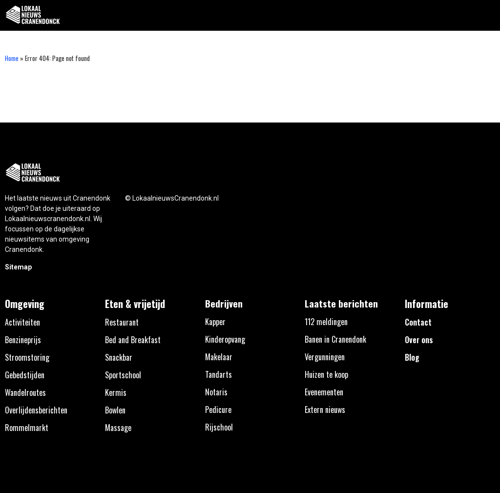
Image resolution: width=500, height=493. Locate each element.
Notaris (216, 392)
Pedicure (218, 409)
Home (12, 58)
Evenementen (324, 392)
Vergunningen (325, 357)
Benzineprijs (23, 340)
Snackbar (118, 357)
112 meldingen (326, 322)
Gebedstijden (24, 375)
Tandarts (218, 374)
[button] (487, 15)
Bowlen (115, 410)
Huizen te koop (326, 374)
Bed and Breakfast (133, 340)
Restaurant (122, 322)
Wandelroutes (25, 392)
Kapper (215, 322)
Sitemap (18, 267)
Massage (118, 427)
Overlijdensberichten (36, 410)
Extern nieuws (325, 409)
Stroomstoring (27, 357)
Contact (418, 322)
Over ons (419, 340)
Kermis (115, 392)
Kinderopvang (225, 339)
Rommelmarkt (26, 427)
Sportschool (123, 375)
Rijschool (219, 427)
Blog (412, 357)
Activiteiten (22, 322)
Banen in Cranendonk (335, 339)
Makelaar (218, 357)
